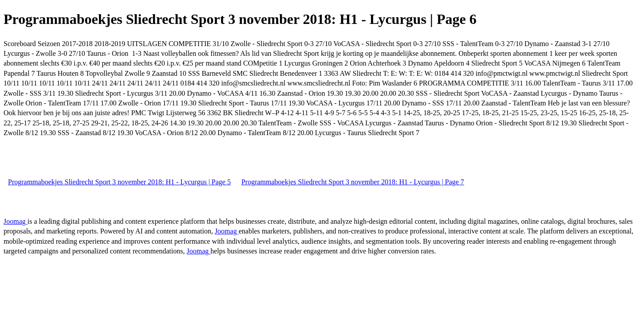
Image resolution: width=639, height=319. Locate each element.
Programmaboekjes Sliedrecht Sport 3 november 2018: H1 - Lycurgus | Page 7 (352, 182)
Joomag (16, 221)
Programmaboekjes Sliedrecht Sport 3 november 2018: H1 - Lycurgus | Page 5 (119, 182)
